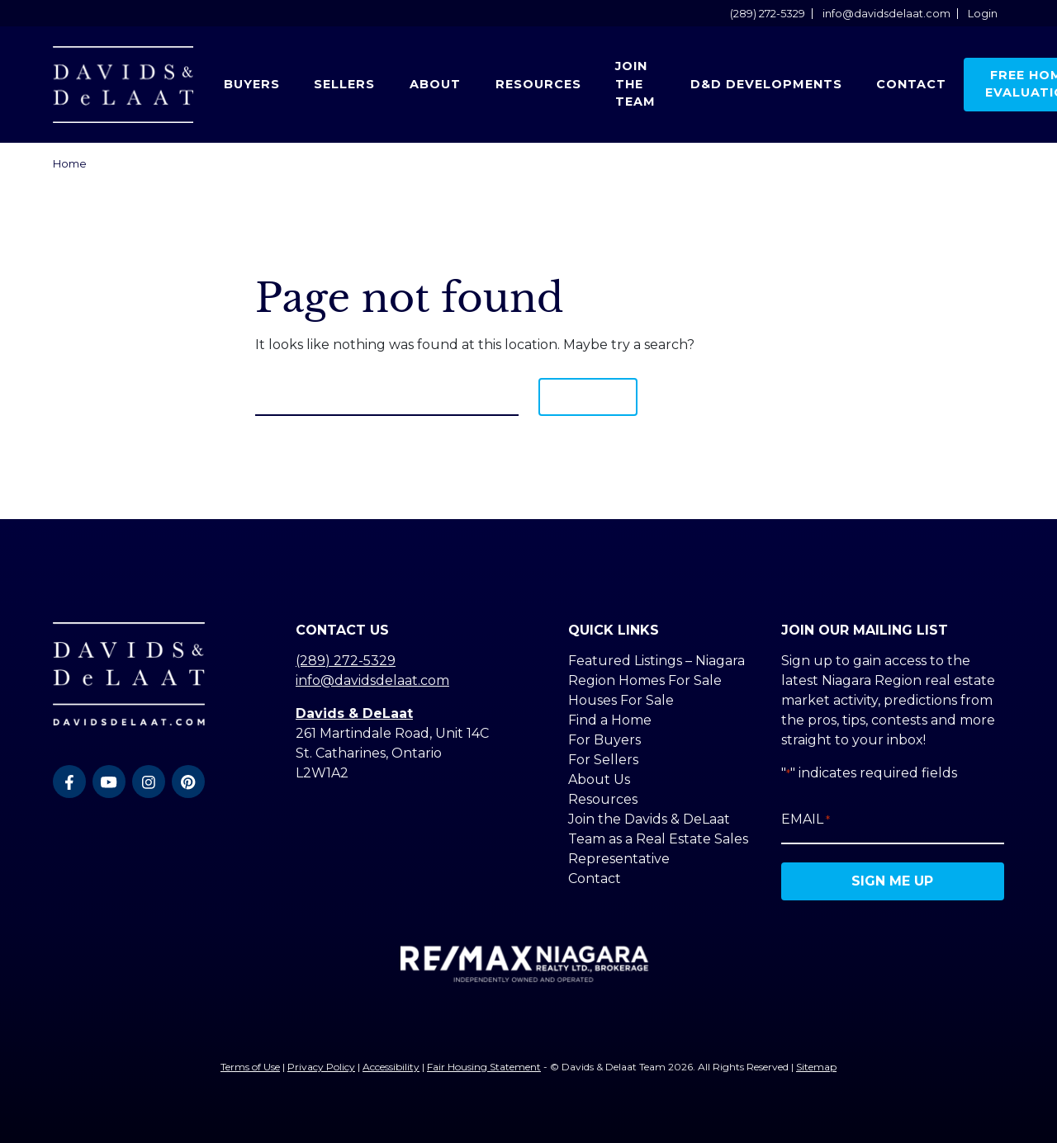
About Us (599, 779)
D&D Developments (766, 84)
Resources (538, 84)
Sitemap (816, 1066)
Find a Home (610, 720)
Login (983, 13)
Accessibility (391, 1066)
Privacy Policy (321, 1066)
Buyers (252, 84)
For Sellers (603, 760)
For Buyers (604, 740)
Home (70, 164)
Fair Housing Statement (484, 1066)
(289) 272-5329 (767, 13)
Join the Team (635, 84)
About (435, 84)
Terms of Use (250, 1066)
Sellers (344, 84)
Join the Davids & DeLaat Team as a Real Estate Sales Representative (658, 839)
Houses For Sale (621, 700)
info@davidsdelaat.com (886, 13)
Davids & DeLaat (354, 713)
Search (588, 396)
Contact (911, 84)
